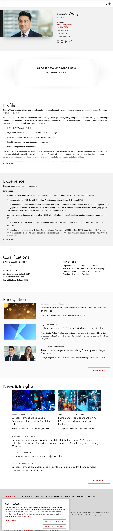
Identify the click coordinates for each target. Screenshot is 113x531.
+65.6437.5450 (62, 27)
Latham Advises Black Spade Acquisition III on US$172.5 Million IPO (31, 421)
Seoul (98, 515)
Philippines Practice (80, 274)
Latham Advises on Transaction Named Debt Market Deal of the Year (74, 309)
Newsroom (28, 496)
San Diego (81, 515)
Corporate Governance (88, 266)
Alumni (85, 496)
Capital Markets (62, 30)
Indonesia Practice (63, 36)
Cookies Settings (10, 520)
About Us (74, 496)
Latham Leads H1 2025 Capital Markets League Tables (72, 328)
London (78, 512)
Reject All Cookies (54, 526)
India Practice (62, 33)
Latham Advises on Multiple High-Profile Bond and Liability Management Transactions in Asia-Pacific (54, 468)
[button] (56, 159)
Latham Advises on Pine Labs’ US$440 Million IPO (40, 456)
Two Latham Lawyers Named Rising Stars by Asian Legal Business (73, 352)
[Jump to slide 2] (58, 79)
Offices (41, 496)
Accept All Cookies (54, 521)
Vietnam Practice (85, 271)
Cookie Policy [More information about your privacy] (26, 516)
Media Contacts (56, 496)
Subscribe (10, 496)
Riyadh (74, 515)
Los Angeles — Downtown (100, 512)
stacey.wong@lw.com (65, 25)
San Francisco (90, 515)
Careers (97, 496)
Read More (99, 370)
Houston (72, 512)
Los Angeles (87, 512)
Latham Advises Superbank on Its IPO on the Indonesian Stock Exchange (77, 421)
